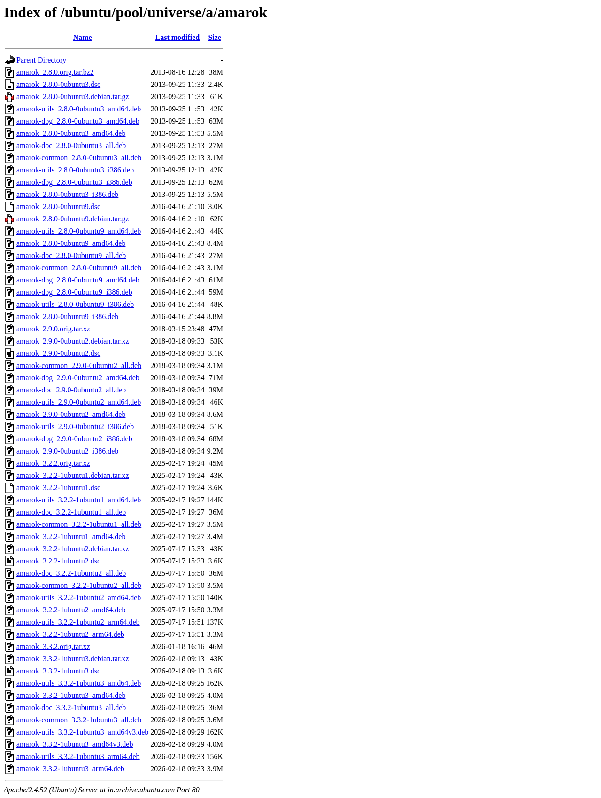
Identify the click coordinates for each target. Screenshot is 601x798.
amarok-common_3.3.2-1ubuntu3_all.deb (78, 720)
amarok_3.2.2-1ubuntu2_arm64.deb (70, 634)
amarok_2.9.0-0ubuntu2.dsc (58, 353)
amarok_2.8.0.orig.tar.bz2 (55, 72)
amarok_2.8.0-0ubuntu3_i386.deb (67, 194)
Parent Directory (41, 60)
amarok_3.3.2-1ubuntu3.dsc (58, 671)
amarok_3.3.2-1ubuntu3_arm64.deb (70, 769)
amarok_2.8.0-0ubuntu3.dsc (58, 84)
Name (82, 37)
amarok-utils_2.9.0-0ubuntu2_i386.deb (75, 426)
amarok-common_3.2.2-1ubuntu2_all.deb (78, 585)
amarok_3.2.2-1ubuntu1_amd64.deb (70, 536)
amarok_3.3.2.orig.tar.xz (53, 646)
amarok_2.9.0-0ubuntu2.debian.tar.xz (72, 341)
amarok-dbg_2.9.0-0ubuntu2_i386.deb (74, 439)
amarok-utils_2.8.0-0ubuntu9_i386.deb (75, 304)
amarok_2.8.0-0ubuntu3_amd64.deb (70, 133)
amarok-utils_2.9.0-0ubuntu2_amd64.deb (78, 402)
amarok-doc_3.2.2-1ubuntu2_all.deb (71, 573)
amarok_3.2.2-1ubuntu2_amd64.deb (70, 610)
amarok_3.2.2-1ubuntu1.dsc (58, 488)
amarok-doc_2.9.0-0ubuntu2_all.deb (71, 390)
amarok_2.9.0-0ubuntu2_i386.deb (67, 451)
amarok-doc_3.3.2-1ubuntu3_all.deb (71, 708)
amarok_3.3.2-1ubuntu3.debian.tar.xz (72, 659)
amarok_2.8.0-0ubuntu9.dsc (58, 207)
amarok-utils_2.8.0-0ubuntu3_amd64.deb (78, 109)
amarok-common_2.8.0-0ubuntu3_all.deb (78, 158)
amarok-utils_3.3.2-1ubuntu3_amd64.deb (78, 683)
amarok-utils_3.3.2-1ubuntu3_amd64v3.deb (82, 732)
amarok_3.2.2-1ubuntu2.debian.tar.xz (72, 549)
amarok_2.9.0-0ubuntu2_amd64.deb (70, 414)
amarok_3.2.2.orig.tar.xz (53, 463)
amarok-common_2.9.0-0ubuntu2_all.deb (78, 365)
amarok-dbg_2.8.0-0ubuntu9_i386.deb (74, 292)
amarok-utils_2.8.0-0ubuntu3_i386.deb (75, 170)
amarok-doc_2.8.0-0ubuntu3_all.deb (71, 145)
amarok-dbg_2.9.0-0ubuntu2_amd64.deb (77, 378)
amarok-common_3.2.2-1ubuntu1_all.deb (78, 524)
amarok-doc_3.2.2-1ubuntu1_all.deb (71, 512)
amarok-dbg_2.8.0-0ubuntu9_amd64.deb (77, 280)
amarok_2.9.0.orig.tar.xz (53, 329)
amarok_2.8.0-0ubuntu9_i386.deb (67, 317)
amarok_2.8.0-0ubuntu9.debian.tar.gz (72, 219)
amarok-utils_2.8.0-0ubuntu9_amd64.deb (78, 231)
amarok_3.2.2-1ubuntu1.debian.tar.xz (72, 475)
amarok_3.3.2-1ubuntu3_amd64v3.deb (74, 744)
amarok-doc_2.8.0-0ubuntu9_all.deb (71, 255)
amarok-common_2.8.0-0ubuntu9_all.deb (78, 268)
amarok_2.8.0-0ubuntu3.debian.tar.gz (72, 97)
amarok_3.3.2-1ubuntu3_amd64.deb (70, 695)
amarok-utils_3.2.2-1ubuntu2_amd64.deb (78, 598)
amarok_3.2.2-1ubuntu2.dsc (58, 561)
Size (214, 37)
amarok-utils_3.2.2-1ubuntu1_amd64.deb (78, 500)
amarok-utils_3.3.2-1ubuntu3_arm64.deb (78, 756)
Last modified (177, 37)
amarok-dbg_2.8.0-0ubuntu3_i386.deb (74, 182)
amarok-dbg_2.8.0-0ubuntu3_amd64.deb (77, 121)
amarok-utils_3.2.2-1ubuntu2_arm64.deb (78, 622)
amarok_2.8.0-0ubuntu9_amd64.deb (70, 243)
